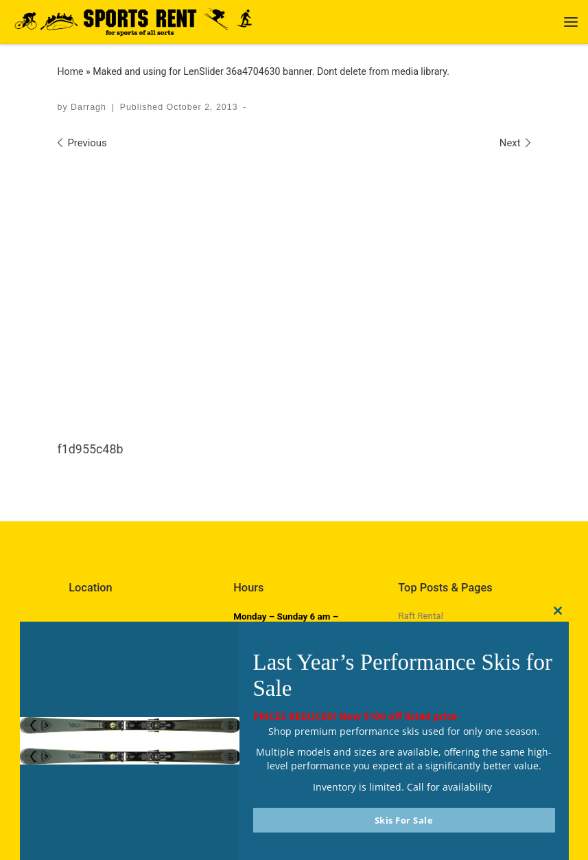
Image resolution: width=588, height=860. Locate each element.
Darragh (88, 107)
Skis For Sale (404, 820)
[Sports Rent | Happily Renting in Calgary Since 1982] (139, 20)
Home (71, 71)
